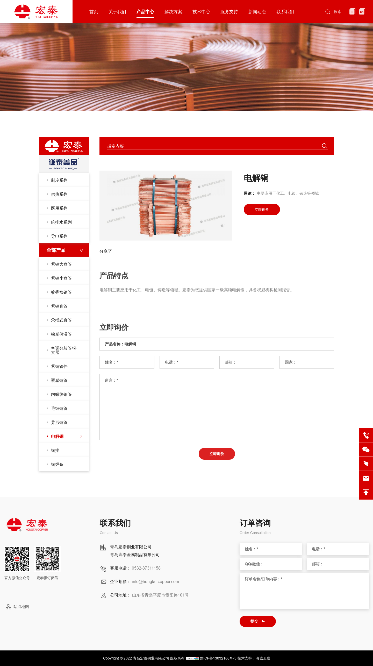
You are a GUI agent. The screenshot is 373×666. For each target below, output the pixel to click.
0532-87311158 (146, 568)
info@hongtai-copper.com (155, 581)
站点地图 (21, 606)
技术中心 (201, 12)
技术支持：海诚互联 (254, 658)
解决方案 (173, 12)
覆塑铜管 (59, 380)
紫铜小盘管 (61, 278)
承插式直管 (61, 320)
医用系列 (59, 208)
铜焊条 (57, 464)
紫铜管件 (59, 366)
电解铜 (57, 436)
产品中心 (145, 12)
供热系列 (59, 194)
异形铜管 (59, 422)
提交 (254, 621)
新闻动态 (257, 12)
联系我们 (285, 12)
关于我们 (117, 12)
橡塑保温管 (61, 334)
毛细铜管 (59, 408)
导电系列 (59, 236)
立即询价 (262, 209)
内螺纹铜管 (61, 394)
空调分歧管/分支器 (64, 350)
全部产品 (56, 250)
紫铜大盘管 (61, 264)
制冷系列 (59, 180)
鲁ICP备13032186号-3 (218, 658)
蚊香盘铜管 (61, 292)
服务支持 (229, 12)
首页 (93, 12)
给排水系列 (61, 222)
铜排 (55, 450)
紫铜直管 (59, 306)
